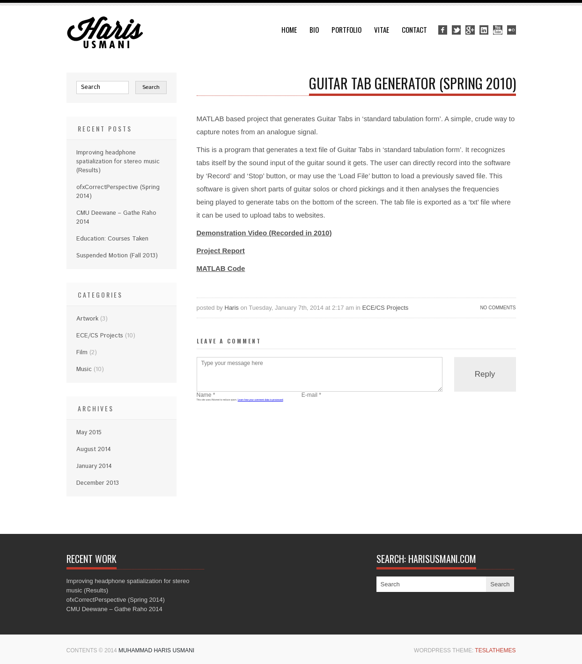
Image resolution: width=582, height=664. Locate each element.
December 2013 (97, 483)
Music (84, 369)
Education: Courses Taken (112, 238)
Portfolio (346, 29)
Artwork (87, 318)
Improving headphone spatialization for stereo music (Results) (118, 161)
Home (289, 29)
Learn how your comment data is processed (260, 399)
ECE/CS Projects (385, 307)
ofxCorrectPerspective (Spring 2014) (115, 599)
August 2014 (93, 449)
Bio (314, 29)
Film (82, 352)
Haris (232, 307)
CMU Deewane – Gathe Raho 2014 (114, 609)
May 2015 (89, 432)
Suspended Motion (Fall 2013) (117, 255)
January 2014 (94, 466)
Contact (414, 29)
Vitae (381, 29)
